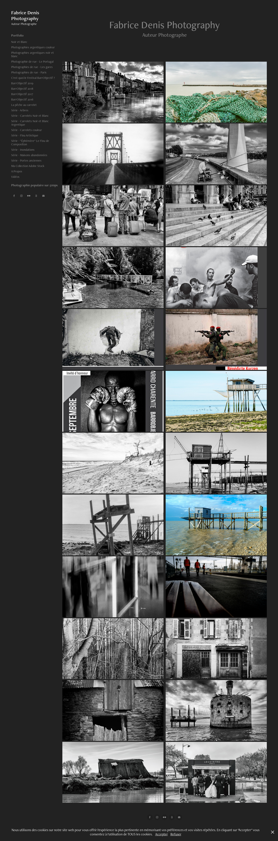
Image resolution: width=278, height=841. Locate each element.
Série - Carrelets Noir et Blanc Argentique (30, 123)
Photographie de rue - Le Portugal (32, 62)
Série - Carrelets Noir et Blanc (30, 116)
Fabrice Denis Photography (25, 15)
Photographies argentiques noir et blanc (32, 54)
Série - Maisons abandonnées (29, 155)
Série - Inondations (23, 150)
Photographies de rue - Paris (29, 72)
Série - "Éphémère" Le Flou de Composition (30, 142)
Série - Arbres (19, 110)
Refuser (175, 834)
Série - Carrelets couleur (26, 130)
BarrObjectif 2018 (22, 89)
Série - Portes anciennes (26, 160)
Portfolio (17, 35)
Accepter (161, 834)
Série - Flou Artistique (24, 135)
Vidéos (15, 177)
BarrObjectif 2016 (22, 99)
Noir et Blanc (19, 42)
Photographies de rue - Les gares (32, 67)
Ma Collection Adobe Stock (27, 166)
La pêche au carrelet (24, 105)
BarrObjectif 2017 (22, 94)
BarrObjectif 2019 (22, 83)
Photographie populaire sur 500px (34, 185)
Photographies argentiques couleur (33, 47)
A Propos (16, 171)
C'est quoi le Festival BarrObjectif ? (33, 78)
